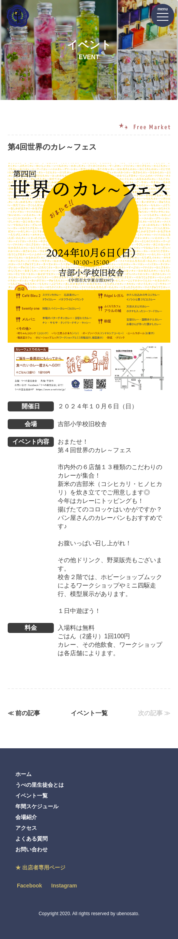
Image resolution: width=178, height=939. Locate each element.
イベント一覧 (89, 713)
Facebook (29, 885)
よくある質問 (31, 838)
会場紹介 (26, 817)
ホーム (23, 774)
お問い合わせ (31, 849)
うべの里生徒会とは (39, 784)
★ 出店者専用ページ (40, 867)
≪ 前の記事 (24, 713)
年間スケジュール (36, 806)
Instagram (64, 885)
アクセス (26, 828)
